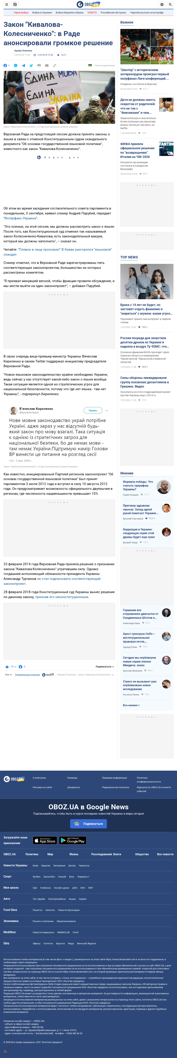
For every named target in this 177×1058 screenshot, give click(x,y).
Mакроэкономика (66, 921)
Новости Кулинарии (69, 910)
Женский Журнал (86, 943)
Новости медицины (43, 932)
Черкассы (84, 865)
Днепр (72, 865)
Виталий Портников (133, 519)
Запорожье (59, 865)
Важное (126, 22)
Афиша (36, 943)
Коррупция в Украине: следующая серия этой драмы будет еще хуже (139, 533)
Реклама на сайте (42, 787)
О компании (39, 777)
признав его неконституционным (61, 597)
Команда (72, 777)
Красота (60, 943)
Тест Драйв (39, 899)
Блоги (117, 854)
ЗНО (82, 887)
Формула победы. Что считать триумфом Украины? (138, 485)
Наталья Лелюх (131, 694)
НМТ (90, 887)
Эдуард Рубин (130, 647)
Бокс (71, 876)
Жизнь (73, 854)
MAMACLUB (63, 932)
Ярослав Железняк (132, 671)
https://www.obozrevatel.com (120, 959)
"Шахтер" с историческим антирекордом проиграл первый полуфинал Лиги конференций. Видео (144, 74)
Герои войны (21, 12)
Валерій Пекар (130, 542)
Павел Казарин (131, 495)
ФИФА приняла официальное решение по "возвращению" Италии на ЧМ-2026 (137, 150)
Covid (75, 932)
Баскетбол (49, 876)
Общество (142, 854)
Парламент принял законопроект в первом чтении (145, 321)
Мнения (126, 473)
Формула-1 (83, 876)
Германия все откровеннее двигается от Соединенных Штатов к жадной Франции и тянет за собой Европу (140, 614)
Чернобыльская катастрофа (147, 12)
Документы (73, 787)
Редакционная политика (27, 674)
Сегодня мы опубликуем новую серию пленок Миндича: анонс (139, 661)
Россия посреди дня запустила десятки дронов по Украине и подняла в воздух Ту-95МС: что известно (143, 342)
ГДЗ (35, 887)
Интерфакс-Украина (20, 218)
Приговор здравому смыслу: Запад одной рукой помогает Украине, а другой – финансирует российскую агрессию (140, 509)
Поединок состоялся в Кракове (138, 84)
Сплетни (48, 943)
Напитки (50, 910)
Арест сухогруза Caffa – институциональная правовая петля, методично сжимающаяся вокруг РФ (140, 637)
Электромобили (57, 899)
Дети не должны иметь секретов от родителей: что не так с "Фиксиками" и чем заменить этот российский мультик (137, 106)
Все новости (165, 854)
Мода (71, 943)
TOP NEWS (129, 257)
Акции (72, 899)
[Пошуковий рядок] (170, 4)
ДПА (74, 887)
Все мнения (130, 705)
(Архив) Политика (23, 50)
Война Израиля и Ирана (70, 12)
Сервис (83, 899)
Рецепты (37, 910)
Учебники (45, 887)
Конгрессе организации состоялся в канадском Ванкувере (134, 165)
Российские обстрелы (113, 12)
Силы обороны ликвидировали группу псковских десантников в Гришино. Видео (144, 382)
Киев (35, 865)
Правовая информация (114, 777)
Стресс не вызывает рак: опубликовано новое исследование (140, 685)
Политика (31, 854)
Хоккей (62, 876)
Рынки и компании (43, 921)
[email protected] (44, 1033)
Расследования (101, 854)
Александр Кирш (131, 623)
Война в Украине (42, 12)
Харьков (45, 865)
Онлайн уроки (61, 887)
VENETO (92, 12)
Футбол (37, 876)
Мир (50, 854)
